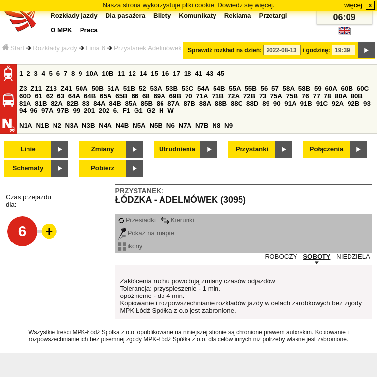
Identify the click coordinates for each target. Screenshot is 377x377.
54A (203, 88)
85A (130, 103)
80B (357, 96)
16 (165, 73)
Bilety (162, 15)
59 (318, 88)
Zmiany (102, 149)
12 (132, 73)
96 (34, 110)
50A (81, 88)
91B (306, 103)
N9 (228, 125)
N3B (88, 125)
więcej (353, 5)
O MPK (61, 30)
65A (105, 96)
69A (159, 96)
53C (187, 88)
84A (99, 103)
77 (316, 96)
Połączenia (327, 149)
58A (289, 88)
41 (198, 73)
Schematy (28, 168)
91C (322, 103)
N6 (170, 125)
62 (50, 96)
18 (187, 73)
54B (219, 88)
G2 (150, 110)
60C (363, 88)
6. (116, 110)
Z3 (23, 88)
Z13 (51, 88)
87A (173, 103)
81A (25, 103)
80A (341, 96)
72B (249, 96)
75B (292, 96)
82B (72, 103)
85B (147, 103)
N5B (155, 125)
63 (60, 96)
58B (304, 88)
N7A (185, 125)
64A (74, 96)
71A (202, 96)
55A (235, 88)
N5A (139, 125)
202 (104, 110)
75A (276, 96)
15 (154, 73)
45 (220, 73)
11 (121, 73)
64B (90, 96)
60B (347, 88)
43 (210, 73)
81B (41, 103)
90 (277, 103)
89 (265, 103)
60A (331, 88)
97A (47, 110)
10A (92, 73)
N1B (42, 125)
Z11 (36, 88)
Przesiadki (136, 220)
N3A (72, 125)
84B (115, 103)
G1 (138, 110)
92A (338, 103)
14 (143, 73)
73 (263, 96)
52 (142, 88)
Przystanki (252, 149)
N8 (216, 125)
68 (146, 96)
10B (107, 73)
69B (175, 96)
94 (23, 110)
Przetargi (273, 15)
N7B (202, 125)
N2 (57, 125)
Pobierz (102, 168)
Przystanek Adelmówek (148, 48)
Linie (27, 149)
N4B (122, 125)
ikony (130, 246)
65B (121, 96)
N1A (25, 125)
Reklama (237, 15)
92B (353, 103)
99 (76, 110)
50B (97, 88)
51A (113, 88)
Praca (89, 30)
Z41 (66, 88)
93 (367, 103)
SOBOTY (316, 256)
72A (234, 96)
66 (134, 96)
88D (252, 103)
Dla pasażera (126, 15)
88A (205, 103)
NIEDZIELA (353, 256)
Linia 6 (95, 48)
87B (189, 103)
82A (56, 103)
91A (290, 103)
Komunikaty (197, 15)
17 (176, 73)
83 (86, 103)
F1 (127, 110)
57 (275, 88)
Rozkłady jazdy (55, 48)
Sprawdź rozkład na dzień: (225, 50)
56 (264, 88)
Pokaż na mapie (146, 233)
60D (25, 96)
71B (217, 96)
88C (236, 103)
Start (13, 48)
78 (327, 96)
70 (188, 96)
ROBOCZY (281, 256)
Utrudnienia (177, 149)
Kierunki (177, 220)
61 (38, 96)
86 (160, 103)
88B (221, 103)
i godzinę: (316, 50)
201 (89, 110)
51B (129, 88)
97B (63, 110)
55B (250, 88)
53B (172, 88)
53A (156, 88)
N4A (105, 125)
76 (305, 96)
